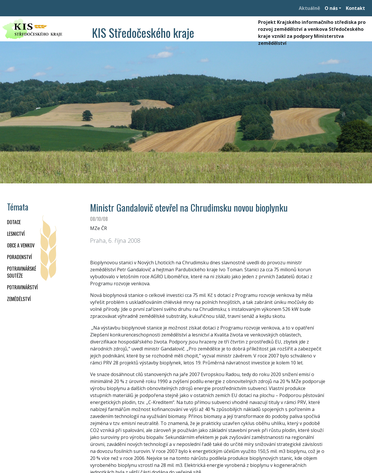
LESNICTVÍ (16, 233)
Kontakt (355, 8)
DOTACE (14, 222)
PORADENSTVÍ (19, 257)
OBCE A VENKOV (21, 245)
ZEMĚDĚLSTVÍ (19, 298)
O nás (331, 8)
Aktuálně (309, 8)
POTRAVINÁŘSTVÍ (22, 287)
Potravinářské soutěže (21, 272)
